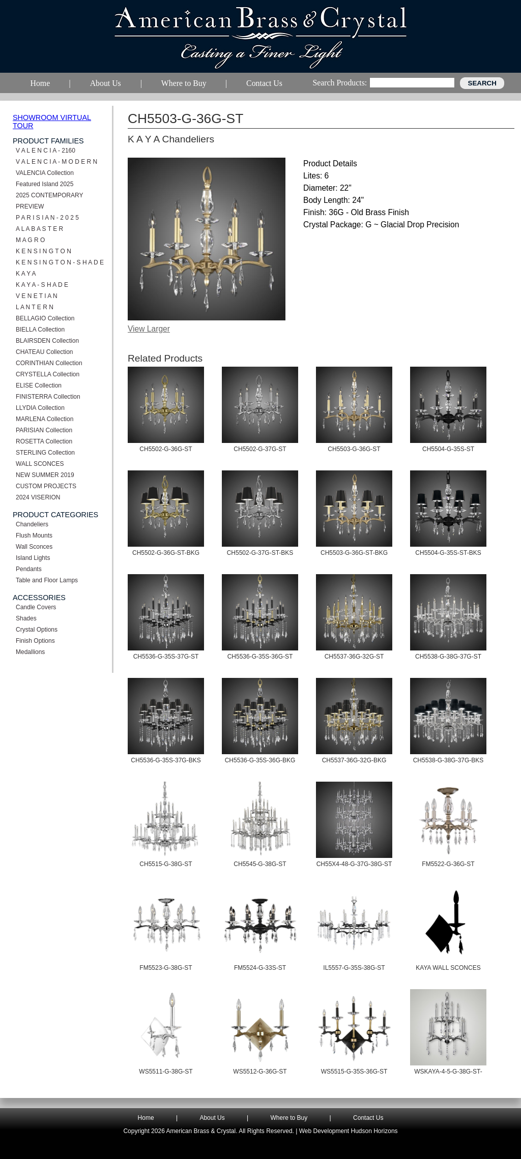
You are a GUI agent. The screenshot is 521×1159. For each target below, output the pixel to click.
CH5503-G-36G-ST (354, 449)
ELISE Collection (39, 385)
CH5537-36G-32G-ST (354, 656)
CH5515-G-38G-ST (165, 864)
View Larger (149, 328)
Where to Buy (289, 1117)
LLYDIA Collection (40, 407)
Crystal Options (36, 629)
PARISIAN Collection (44, 430)
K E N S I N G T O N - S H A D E (60, 262)
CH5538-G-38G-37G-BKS (448, 760)
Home (146, 1117)
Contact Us (368, 1117)
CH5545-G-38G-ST (260, 864)
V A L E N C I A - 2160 (45, 150)
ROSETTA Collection (44, 441)
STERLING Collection (45, 452)
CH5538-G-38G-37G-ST (448, 656)
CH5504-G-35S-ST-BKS (448, 552)
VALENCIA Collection (45, 172)
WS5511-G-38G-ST (165, 1071)
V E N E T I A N (36, 296)
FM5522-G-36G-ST (448, 864)
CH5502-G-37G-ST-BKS (260, 552)
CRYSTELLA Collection (47, 374)
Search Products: (339, 82)
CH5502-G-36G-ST (165, 449)
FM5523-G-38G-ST (165, 967)
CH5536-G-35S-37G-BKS (165, 760)
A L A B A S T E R (39, 228)
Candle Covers (36, 607)
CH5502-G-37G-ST (260, 449)
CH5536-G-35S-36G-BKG (260, 760)
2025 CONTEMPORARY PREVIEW (49, 201)
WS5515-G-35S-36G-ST (354, 1071)
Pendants (29, 569)
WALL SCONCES (40, 463)
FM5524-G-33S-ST (260, 967)
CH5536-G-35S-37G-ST (166, 656)
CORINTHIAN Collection (49, 363)
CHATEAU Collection (44, 351)
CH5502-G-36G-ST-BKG (165, 552)
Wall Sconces (34, 546)
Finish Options (35, 640)
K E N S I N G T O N (43, 251)
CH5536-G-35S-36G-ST (260, 656)
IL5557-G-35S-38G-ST (354, 967)
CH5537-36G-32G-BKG (354, 760)
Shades (26, 618)
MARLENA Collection (44, 419)
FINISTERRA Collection (48, 396)
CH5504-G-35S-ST (448, 449)
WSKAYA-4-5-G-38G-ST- (448, 1071)
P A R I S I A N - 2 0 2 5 (47, 217)
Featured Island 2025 (44, 184)
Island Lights (33, 557)
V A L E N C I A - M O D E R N (56, 161)
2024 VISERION (38, 497)
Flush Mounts (34, 535)
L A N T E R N (34, 307)
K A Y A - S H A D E (42, 284)
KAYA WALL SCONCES (448, 967)
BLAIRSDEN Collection (47, 340)
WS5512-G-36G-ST (259, 1071)
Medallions (30, 652)
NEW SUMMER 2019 (45, 475)
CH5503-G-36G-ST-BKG (354, 552)
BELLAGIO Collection (45, 318)
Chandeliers (32, 524)
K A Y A (26, 273)
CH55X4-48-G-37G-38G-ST (354, 864)
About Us (211, 1117)
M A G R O (30, 240)
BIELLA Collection (40, 329)
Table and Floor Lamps (47, 580)
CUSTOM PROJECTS (46, 486)
